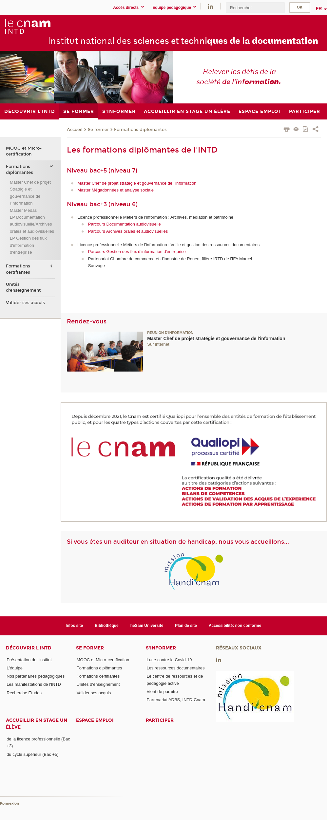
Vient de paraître (162, 691)
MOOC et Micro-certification (24, 151)
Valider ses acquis (25, 302)
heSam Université (147, 625)
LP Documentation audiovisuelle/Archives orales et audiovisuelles (32, 224)
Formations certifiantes (18, 269)
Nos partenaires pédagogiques (36, 676)
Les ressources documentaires (175, 667)
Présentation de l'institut (29, 659)
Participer (160, 720)
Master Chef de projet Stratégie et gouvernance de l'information (30, 193)
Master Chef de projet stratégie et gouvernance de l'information (136, 183)
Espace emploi (95, 720)
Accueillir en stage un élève (36, 724)
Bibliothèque (107, 625)
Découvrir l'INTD (28, 648)
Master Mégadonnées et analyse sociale (115, 190)
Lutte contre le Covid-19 (169, 659)
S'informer (161, 648)
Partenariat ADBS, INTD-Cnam (175, 699)
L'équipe (15, 667)
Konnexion (9, 803)
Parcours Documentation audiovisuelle (124, 224)
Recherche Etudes (24, 692)
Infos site (74, 625)
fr (319, 8)
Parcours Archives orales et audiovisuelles (128, 231)
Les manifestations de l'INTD (34, 684)
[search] (255, 7)
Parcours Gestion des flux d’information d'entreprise (137, 251)
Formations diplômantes (140, 129)
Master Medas (23, 210)
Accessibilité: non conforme (235, 625)
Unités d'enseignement (23, 287)
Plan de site (186, 625)
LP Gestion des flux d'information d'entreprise (28, 245)
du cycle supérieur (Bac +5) (33, 754)
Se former (98, 129)
